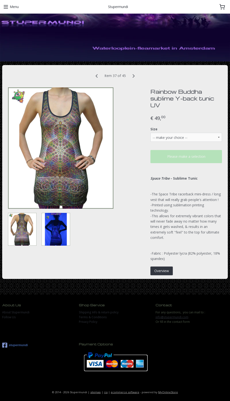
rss (106, 392)
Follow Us (9, 317)
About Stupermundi (15, 312)
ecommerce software (125, 392)
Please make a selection (186, 156)
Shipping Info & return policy (99, 312)
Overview (161, 270)
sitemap (95, 392)
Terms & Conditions (93, 317)
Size (153, 128)
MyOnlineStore (168, 392)
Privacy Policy (88, 322)
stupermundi (15, 345)
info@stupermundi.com (172, 317)
